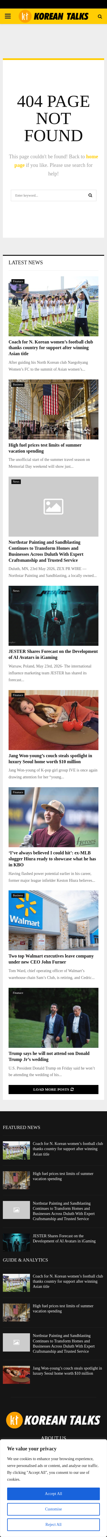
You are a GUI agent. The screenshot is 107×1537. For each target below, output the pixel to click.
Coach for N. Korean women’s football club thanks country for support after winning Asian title (51, 347)
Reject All (53, 1524)
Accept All (53, 1494)
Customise (53, 1509)
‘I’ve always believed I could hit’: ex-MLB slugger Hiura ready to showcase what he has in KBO (52, 858)
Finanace (18, 281)
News (16, 481)
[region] (53, 1488)
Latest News (26, 262)
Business (18, 384)
